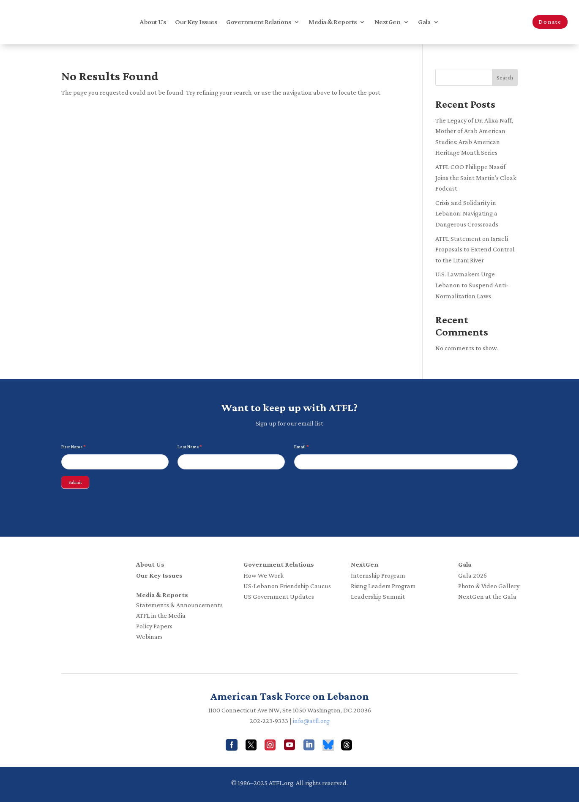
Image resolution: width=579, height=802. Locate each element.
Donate (550, 21)
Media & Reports (333, 22)
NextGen (387, 22)
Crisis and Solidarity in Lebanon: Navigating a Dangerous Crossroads (466, 213)
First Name (73, 447)
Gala (424, 22)
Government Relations (258, 22)
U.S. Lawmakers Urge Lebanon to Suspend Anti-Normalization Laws (471, 284)
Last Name (190, 447)
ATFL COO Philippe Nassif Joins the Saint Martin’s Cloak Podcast (475, 177)
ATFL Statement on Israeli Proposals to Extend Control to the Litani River (475, 249)
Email (301, 447)
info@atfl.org (311, 720)
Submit (75, 482)
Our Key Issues (196, 22)
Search (505, 77)
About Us (153, 22)
